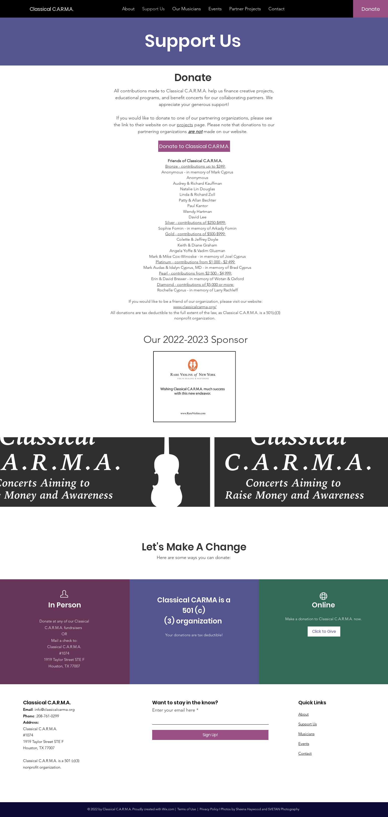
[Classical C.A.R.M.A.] (52, 9)
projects (185, 125)
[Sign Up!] (210, 735)
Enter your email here (173, 710)
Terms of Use (186, 809)
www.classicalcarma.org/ (194, 306)
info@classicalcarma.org (55, 709)
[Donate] (370, 9)
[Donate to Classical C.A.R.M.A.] (194, 146)
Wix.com (168, 809)
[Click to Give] (324, 631)
